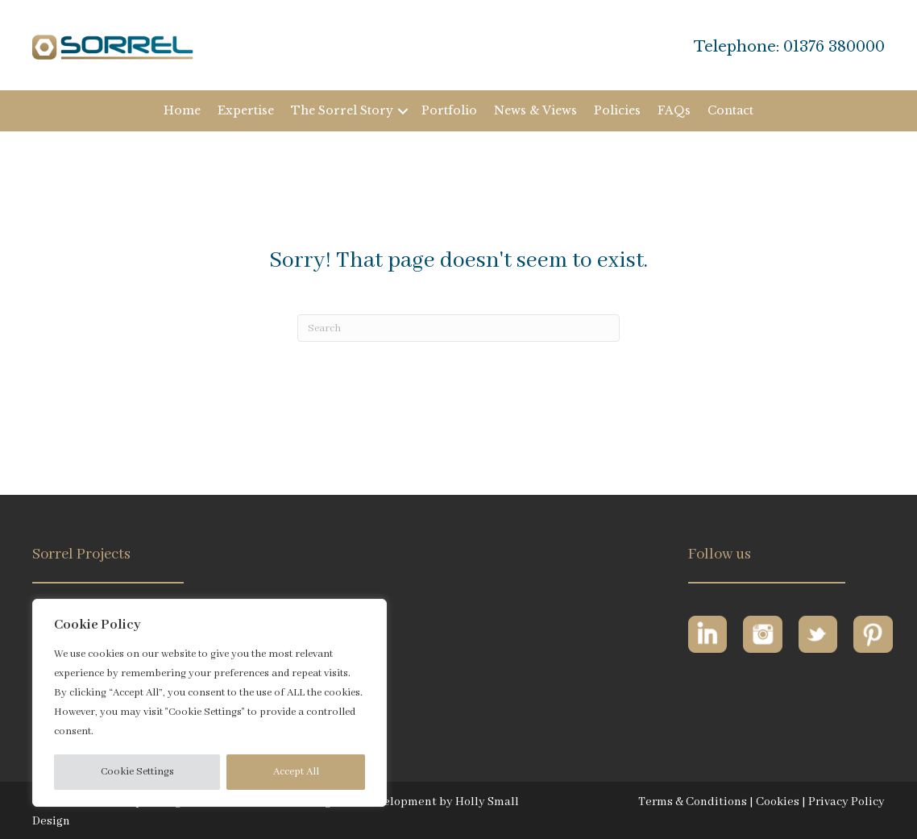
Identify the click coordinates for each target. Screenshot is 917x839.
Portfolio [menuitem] (449, 110)
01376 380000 (834, 47)
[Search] (458, 328)
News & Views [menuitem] (535, 110)
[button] (403, 110)
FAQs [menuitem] (674, 110)
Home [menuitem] (182, 110)
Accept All (296, 772)
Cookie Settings (137, 772)
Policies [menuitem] (617, 110)
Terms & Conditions (692, 802)
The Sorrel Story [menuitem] (342, 110)
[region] (209, 703)
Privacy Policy (846, 802)
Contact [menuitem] (730, 110)
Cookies (777, 802)
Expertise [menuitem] (246, 110)
